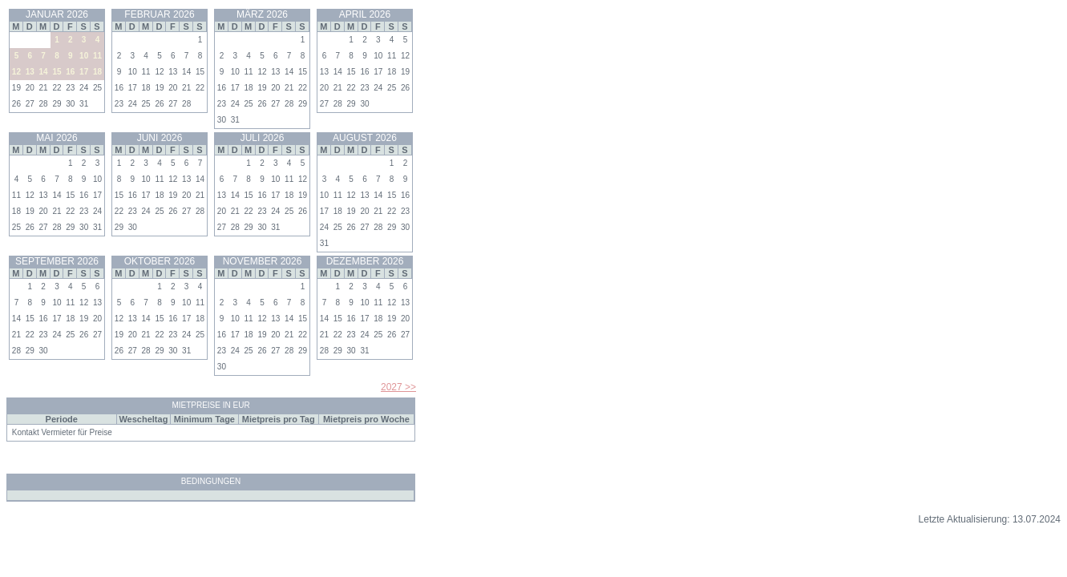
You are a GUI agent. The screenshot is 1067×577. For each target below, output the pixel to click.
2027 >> (398, 387)
